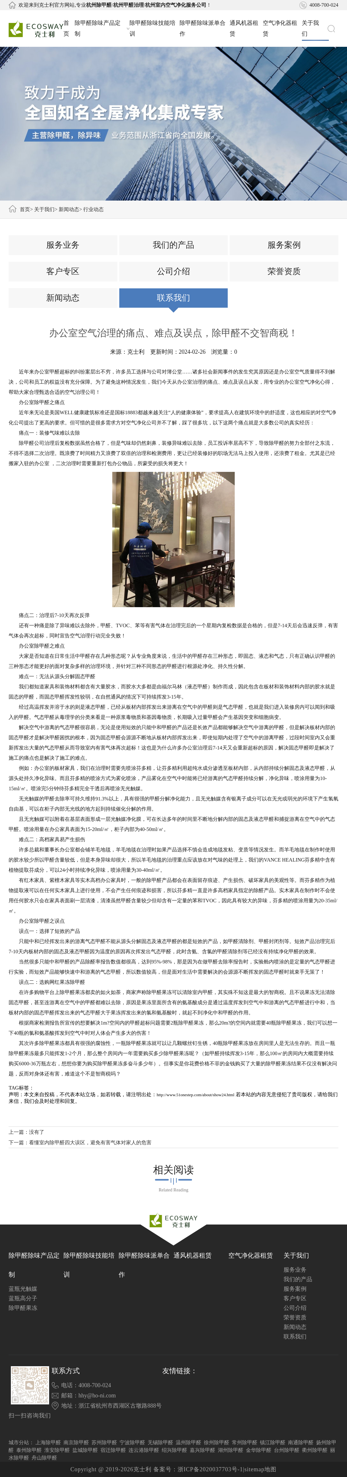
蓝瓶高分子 (23, 1298)
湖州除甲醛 (230, 1450)
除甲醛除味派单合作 (202, 28)
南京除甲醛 (76, 1442)
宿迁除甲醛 (113, 1450)
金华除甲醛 (258, 1450)
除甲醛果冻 (23, 1308)
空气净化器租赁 (280, 28)
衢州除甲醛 (315, 1450)
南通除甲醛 (301, 1442)
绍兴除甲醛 (174, 1450)
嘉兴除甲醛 (202, 1450)
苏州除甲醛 (104, 1442)
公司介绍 (173, 271)
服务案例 (284, 245)
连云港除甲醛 (144, 1450)
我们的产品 (173, 245)
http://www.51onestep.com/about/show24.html (195, 1094)
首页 (66, 28)
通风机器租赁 (244, 28)
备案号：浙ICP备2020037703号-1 (198, 1469)
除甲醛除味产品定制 (102, 28)
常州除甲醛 (244, 1442)
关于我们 (315, 28)
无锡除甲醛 (160, 1442)
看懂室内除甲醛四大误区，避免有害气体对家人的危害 (90, 1142)
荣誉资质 (284, 271)
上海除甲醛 (48, 1442)
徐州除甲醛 (216, 1442)
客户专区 (62, 271)
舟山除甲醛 (44, 1457)
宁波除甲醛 (132, 1442)
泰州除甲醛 (29, 1450)
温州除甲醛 (188, 1442)
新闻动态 (69, 209)
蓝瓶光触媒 (23, 1289)
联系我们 (173, 297)
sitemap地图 (260, 1469)
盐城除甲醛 (85, 1450)
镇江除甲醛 (272, 1442)
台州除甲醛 (286, 1450)
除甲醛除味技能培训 (152, 28)
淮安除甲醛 (57, 1450)
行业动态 (93, 209)
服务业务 (62, 245)
